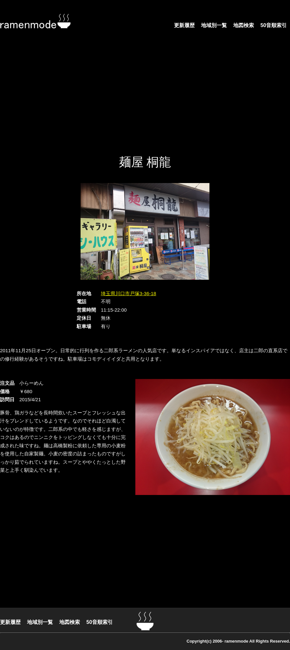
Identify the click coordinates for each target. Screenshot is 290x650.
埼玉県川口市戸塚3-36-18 (128, 293)
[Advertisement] (133, 100)
